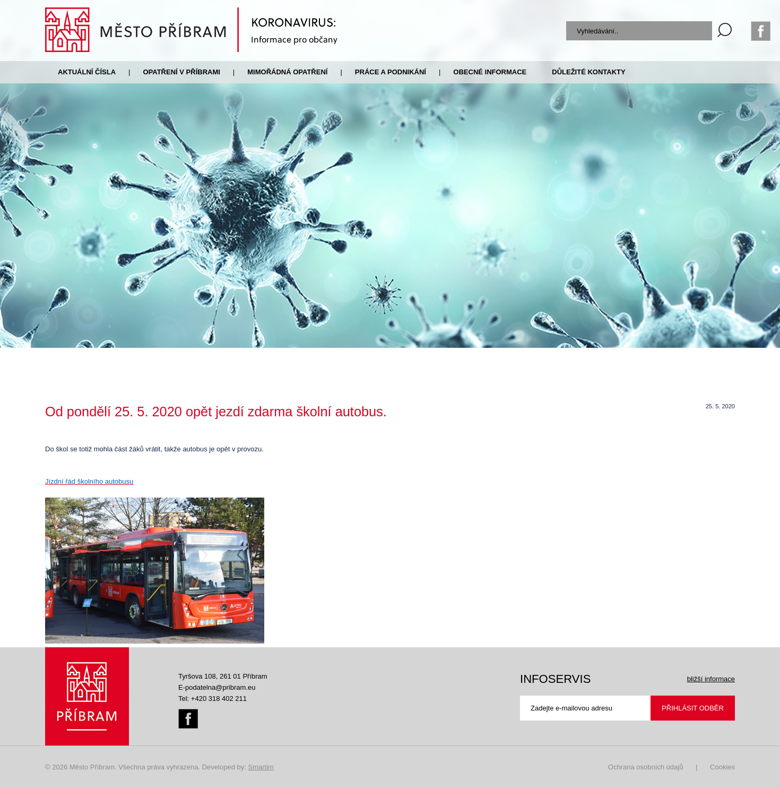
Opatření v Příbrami (181, 72)
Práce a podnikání (390, 72)
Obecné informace (489, 72)
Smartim (260, 767)
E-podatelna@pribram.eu (216, 687)
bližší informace (711, 679)
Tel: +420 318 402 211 (212, 699)
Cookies (722, 767)
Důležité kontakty (588, 72)
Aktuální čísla (87, 72)
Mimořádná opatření (287, 72)
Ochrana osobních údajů (645, 767)
